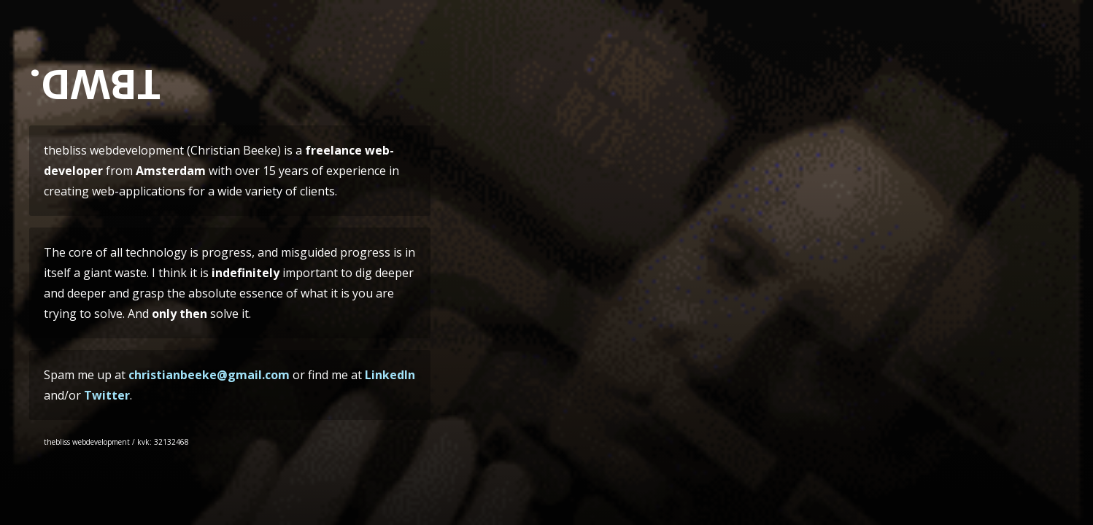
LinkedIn (390, 375)
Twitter (107, 395)
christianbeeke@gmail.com (209, 375)
